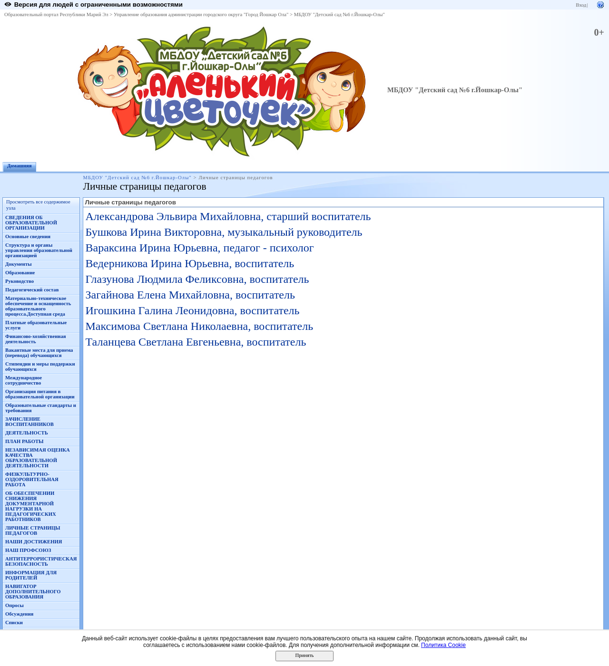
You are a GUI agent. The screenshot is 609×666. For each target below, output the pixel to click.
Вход (581, 5)
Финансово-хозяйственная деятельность (35, 339)
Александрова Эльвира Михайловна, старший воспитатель (228, 216)
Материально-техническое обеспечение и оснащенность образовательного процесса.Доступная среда (38, 306)
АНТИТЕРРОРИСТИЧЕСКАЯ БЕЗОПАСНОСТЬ (41, 561)
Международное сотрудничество (23, 380)
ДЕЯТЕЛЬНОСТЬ (26, 432)
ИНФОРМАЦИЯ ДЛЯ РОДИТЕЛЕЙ (31, 575)
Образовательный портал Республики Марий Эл (56, 14)
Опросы (14, 605)
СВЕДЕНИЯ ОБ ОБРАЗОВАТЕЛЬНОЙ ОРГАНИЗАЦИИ (31, 223)
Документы (18, 264)
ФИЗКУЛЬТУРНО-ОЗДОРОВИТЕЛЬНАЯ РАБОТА (32, 479)
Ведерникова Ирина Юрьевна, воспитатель (189, 263)
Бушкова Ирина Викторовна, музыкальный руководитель (223, 232)
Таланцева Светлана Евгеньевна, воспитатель (195, 342)
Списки (14, 622)
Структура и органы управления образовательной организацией (38, 250)
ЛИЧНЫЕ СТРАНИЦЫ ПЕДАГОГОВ (32, 530)
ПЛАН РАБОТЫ (24, 441)
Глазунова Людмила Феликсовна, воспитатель (197, 279)
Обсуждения (19, 614)
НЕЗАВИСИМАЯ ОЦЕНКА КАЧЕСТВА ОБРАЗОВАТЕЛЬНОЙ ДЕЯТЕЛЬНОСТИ (37, 457)
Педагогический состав (32, 289)
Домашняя (19, 165)
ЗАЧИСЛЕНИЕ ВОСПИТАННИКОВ (29, 421)
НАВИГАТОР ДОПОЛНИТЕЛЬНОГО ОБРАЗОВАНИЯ (33, 591)
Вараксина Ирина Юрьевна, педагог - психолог (199, 247)
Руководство (19, 281)
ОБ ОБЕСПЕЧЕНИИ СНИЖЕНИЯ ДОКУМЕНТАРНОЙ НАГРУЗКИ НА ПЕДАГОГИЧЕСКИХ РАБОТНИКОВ (30, 506)
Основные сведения (27, 236)
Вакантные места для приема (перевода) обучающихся (39, 352)
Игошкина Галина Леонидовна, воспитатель (192, 310)
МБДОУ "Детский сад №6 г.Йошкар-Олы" (339, 14)
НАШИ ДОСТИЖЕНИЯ (33, 541)
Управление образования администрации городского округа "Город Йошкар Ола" (201, 14)
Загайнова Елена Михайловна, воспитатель (190, 295)
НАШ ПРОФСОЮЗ (28, 550)
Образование (20, 272)
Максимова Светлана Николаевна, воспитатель (199, 326)
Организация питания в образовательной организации (40, 394)
